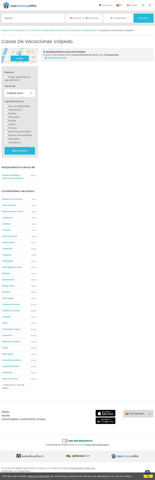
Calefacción (13, 109)
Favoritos (105, 5)
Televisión (12, 138)
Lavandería (13, 142)
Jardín (10, 124)
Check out (92, 18)
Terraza (11, 127)
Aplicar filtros (19, 150)
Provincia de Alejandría (83, 30)
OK (148, 476)
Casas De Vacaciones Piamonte (48, 30)
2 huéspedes (118, 18)
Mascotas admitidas (18, 131)
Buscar (144, 18)
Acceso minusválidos (18, 135)
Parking (10, 113)
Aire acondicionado (17, 106)
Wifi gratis (12, 117)
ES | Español (141, 413)
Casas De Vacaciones (14, 30)
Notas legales (76, 468)
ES (121, 5)
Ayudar (132, 5)
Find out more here (38, 476)
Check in (75, 18)
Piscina (10, 120)
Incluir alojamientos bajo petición (17, 79)
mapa (19, 58)
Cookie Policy (24, 471)
